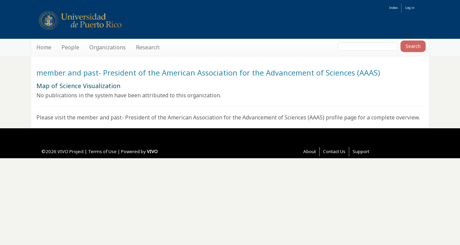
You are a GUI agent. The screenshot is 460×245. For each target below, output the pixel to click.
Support (361, 151)
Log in (409, 7)
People (70, 47)
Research (147, 47)
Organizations (107, 47)
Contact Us (334, 151)
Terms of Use (102, 151)
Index (393, 7)
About (309, 151)
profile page (341, 117)
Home (43, 47)
